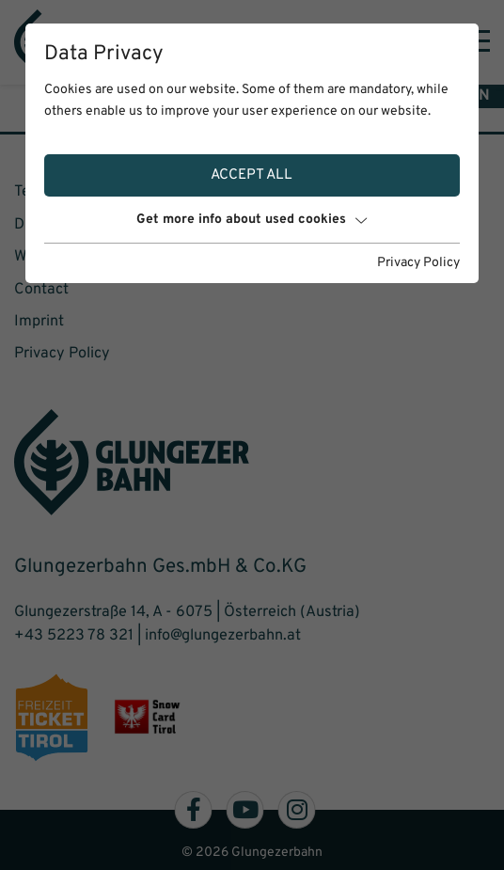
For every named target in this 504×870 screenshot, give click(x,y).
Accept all (251, 175)
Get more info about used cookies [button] (251, 220)
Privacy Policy (418, 263)
